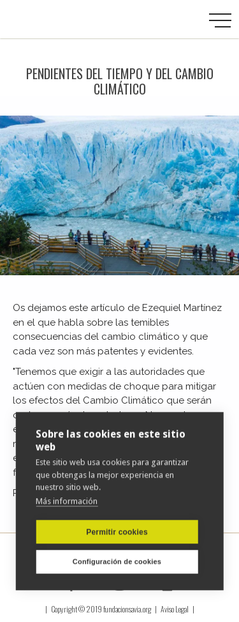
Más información (67, 501)
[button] (220, 21)
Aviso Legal (175, 608)
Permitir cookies (117, 531)
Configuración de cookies (117, 561)
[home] (67, 19)
